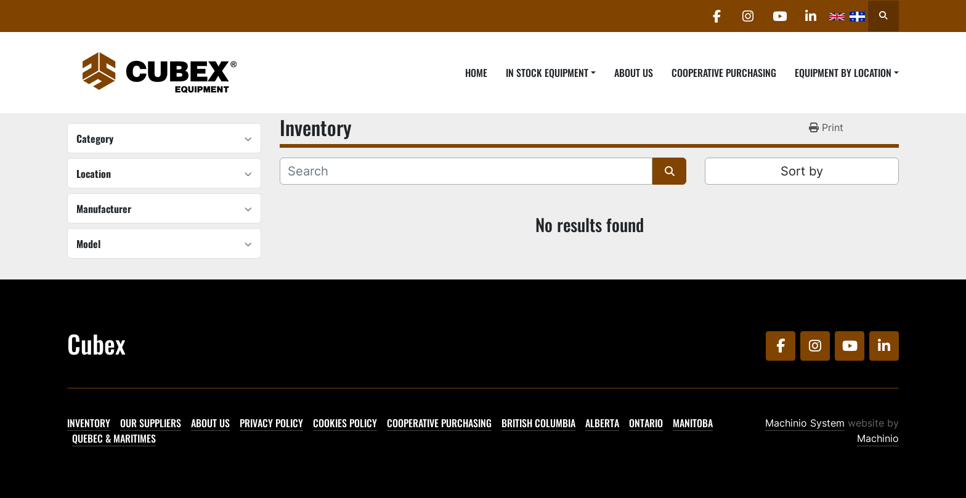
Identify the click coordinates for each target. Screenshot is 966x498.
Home (476, 72)
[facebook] (716, 16)
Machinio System (805, 423)
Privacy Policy (271, 423)
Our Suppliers (150, 423)
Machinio (878, 438)
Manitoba (693, 423)
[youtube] (779, 16)
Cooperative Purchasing (724, 72)
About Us (633, 72)
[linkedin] (810, 16)
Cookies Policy (345, 423)
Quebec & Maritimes (114, 438)
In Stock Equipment (547, 72)
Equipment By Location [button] (843, 72)
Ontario (646, 423)
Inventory (88, 423)
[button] (551, 72)
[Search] (466, 171)
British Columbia (538, 423)
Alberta (602, 423)
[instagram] (748, 16)
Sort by (802, 171)
